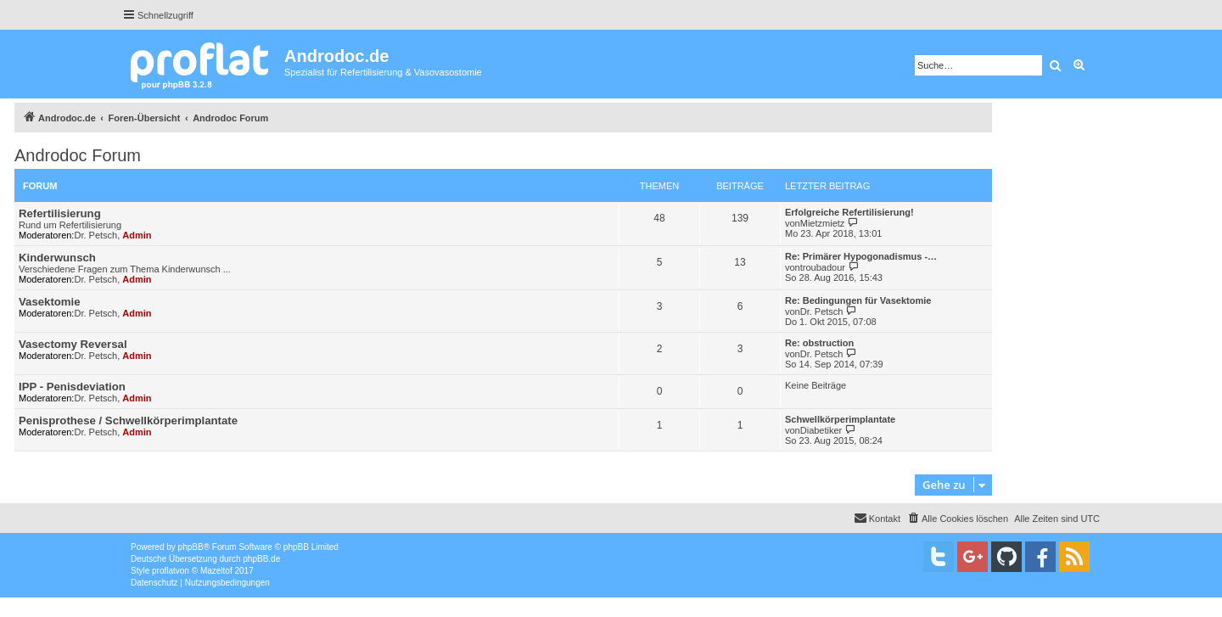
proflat (164, 570)
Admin (136, 235)
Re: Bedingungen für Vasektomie (858, 300)
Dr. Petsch (95, 235)
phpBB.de (261, 559)
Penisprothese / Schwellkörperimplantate (128, 420)
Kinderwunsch (57, 257)
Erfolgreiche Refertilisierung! (849, 212)
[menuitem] (957, 518)
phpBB (191, 547)
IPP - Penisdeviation (72, 386)
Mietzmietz (822, 223)
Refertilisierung (60, 213)
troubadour (822, 267)
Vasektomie (50, 301)
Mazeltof (216, 570)
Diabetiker (821, 430)
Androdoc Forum (77, 155)
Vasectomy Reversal (73, 344)
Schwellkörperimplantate (840, 419)
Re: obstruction (819, 343)
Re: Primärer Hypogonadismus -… (861, 256)
